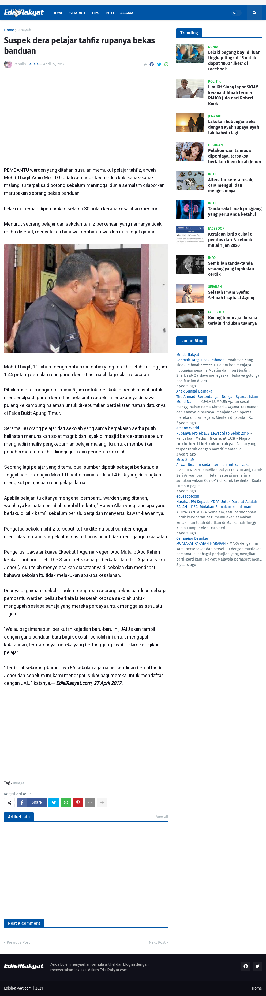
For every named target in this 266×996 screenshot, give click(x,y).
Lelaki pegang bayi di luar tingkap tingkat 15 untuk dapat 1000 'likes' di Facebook (234, 61)
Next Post (157, 942)
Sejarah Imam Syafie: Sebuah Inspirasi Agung (231, 295)
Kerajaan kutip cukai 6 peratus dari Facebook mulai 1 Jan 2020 (230, 240)
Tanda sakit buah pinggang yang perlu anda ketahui (235, 211)
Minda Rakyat (187, 354)
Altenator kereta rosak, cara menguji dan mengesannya (230, 185)
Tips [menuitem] (95, 12)
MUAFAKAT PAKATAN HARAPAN (201, 543)
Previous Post (18, 942)
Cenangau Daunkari (192, 538)
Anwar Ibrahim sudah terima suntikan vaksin (214, 464)
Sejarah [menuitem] (77, 12)
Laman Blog (191, 340)
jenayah (24, 30)
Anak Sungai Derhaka (194, 391)
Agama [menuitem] (126, 12)
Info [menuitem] (110, 12)
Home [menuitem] (57, 12)
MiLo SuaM (185, 459)
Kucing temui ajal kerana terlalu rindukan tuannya (232, 320)
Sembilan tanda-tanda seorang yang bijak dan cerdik (231, 269)
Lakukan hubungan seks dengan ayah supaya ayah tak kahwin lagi (233, 127)
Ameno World (187, 428)
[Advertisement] (86, 118)
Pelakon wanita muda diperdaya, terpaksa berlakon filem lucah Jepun (234, 156)
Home (9, 30)
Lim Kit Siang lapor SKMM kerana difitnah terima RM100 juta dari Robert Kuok (233, 95)
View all (162, 817)
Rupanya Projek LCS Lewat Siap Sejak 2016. (212, 433)
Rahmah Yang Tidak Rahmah (200, 360)
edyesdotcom (187, 496)
